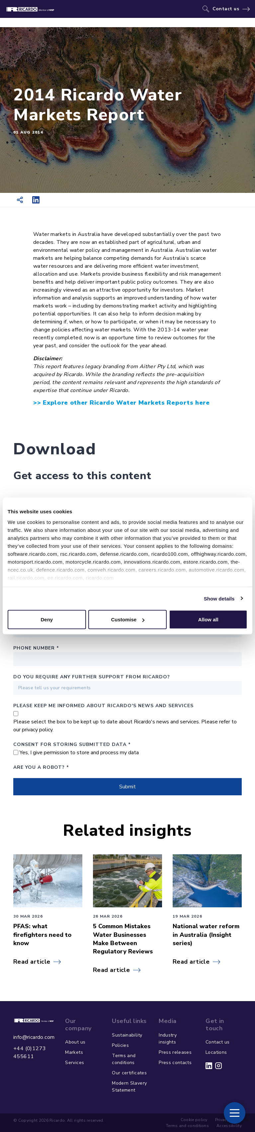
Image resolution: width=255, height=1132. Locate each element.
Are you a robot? (41, 767)
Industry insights (168, 1038)
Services (74, 1062)
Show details (219, 598)
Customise (127, 619)
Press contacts (175, 1062)
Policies (120, 1045)
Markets (74, 1052)
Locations (216, 1052)
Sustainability (127, 1035)
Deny (47, 619)
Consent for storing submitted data (72, 744)
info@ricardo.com (33, 1037)
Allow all (208, 619)
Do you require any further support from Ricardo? (91, 676)
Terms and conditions (123, 1059)
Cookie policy (194, 1119)
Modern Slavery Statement (129, 1086)
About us (75, 1042)
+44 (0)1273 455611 (29, 1052)
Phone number (36, 648)
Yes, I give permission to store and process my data (79, 752)
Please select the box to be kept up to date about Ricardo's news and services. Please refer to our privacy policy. (125, 725)
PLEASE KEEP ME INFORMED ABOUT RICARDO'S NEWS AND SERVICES (103, 705)
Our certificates (129, 1073)
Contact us (225, 9)
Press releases (175, 1052)
